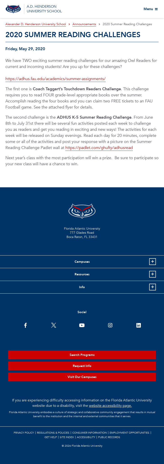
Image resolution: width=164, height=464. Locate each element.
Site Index (67, 437)
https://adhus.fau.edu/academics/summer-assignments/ (55, 79)
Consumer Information (89, 433)
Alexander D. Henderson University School (35, 24)
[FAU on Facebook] (25, 325)
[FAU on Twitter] (54, 325)
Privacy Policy (24, 433)
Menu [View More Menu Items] (148, 9)
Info (82, 287)
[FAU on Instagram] (110, 325)
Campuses (82, 262)
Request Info (82, 366)
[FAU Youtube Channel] (82, 325)
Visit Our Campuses (82, 377)
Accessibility (86, 437)
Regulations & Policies (53, 433)
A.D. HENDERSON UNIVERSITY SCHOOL (44, 9)
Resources (82, 274)
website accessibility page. (110, 405)
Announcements (84, 24)
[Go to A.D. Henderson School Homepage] (13, 9)
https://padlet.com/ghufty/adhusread (99, 148)
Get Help (50, 437)
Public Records (109, 437)
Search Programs (82, 355)
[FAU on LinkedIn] (138, 325)
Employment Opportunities (129, 433)
